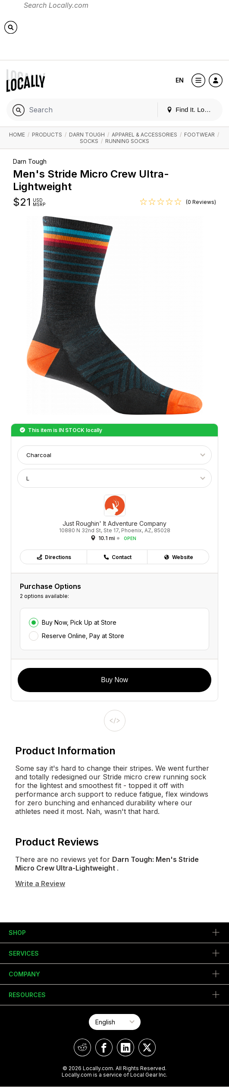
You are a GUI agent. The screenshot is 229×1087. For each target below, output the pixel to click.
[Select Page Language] (115, 1022)
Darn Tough (87, 134)
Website (178, 557)
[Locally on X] (147, 1047)
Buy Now (114, 679)
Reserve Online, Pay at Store (83, 635)
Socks (89, 141)
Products (47, 134)
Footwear (199, 134)
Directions (53, 557)
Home (17, 134)
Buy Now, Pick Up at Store (79, 622)
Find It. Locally (191, 109)
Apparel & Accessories (144, 134)
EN (180, 80)
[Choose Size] (114, 478)
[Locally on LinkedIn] (125, 1047)
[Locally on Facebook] (104, 1047)
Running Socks (127, 141)
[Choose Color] (114, 454)
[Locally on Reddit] (82, 1047)
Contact (117, 557)
